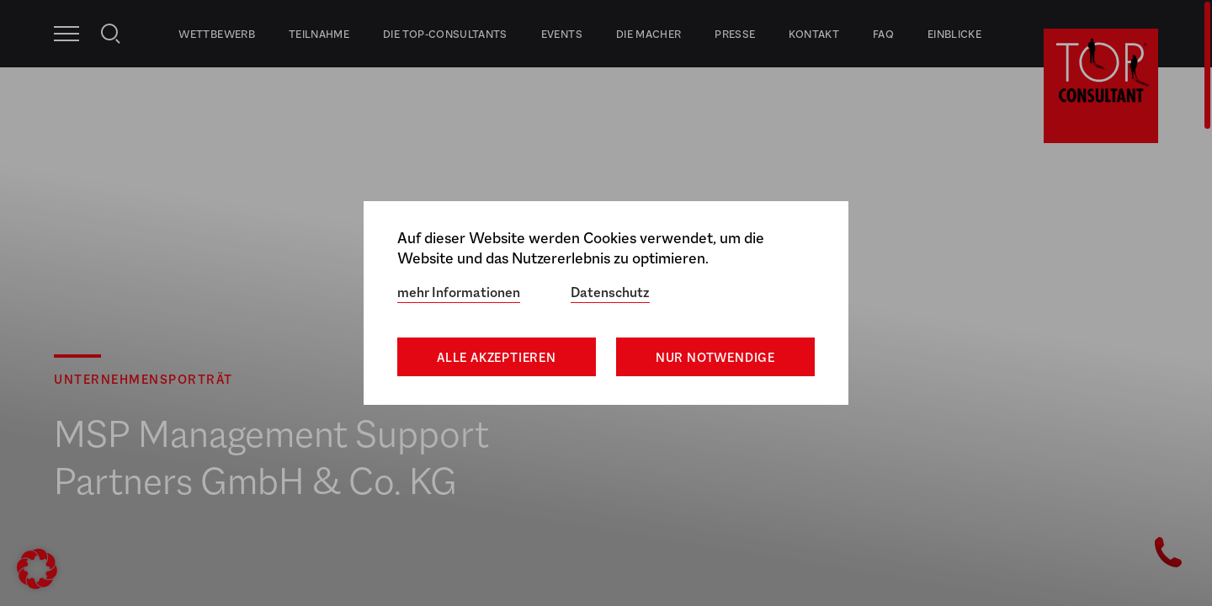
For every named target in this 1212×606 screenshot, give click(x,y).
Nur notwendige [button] (715, 357)
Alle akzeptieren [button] (496, 357)
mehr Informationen (458, 292)
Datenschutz (610, 292)
